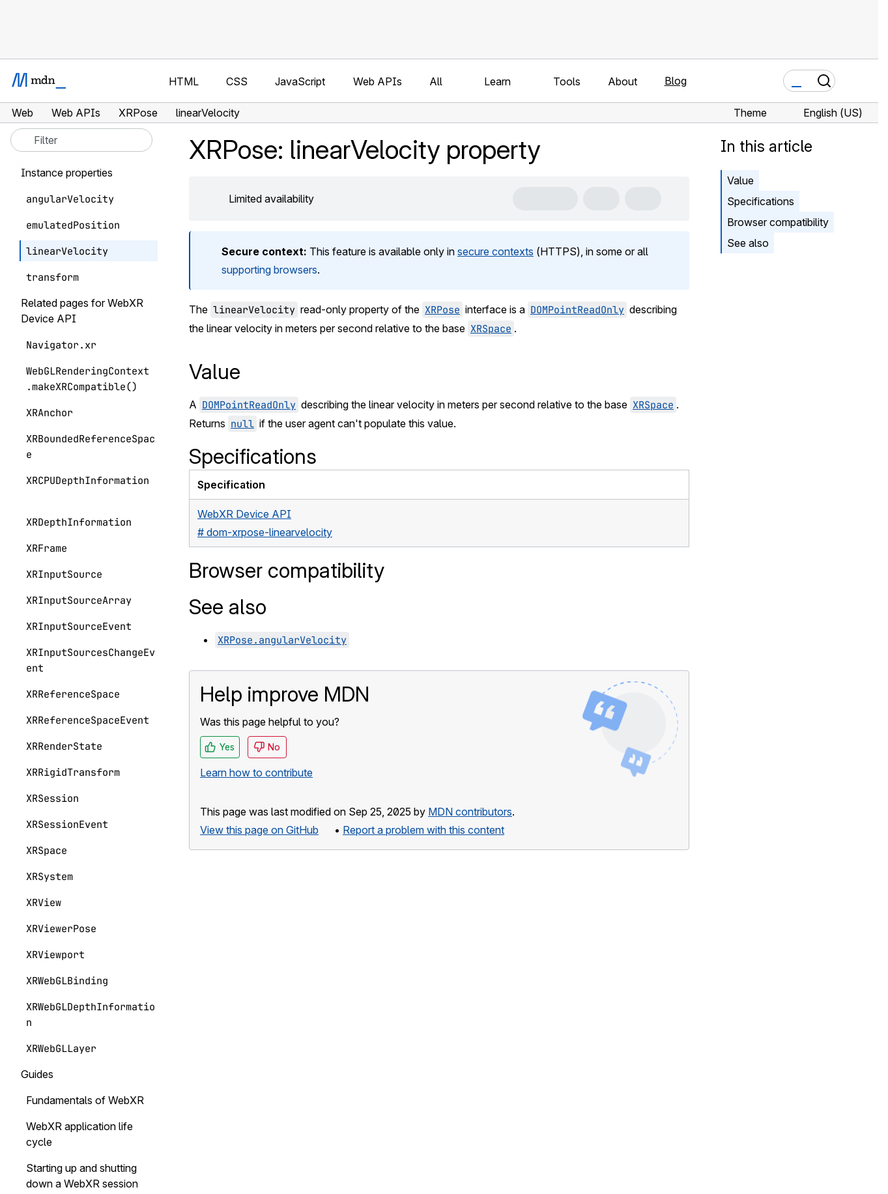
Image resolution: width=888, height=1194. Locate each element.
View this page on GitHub (259, 829)
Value (740, 180)
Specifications (760, 201)
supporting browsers (269, 269)
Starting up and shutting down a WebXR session (82, 1175)
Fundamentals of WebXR (85, 1100)
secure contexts (495, 251)
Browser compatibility (778, 222)
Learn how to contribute (256, 772)
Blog (676, 80)
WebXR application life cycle (79, 1134)
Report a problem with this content (423, 829)
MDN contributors (470, 811)
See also (748, 242)
